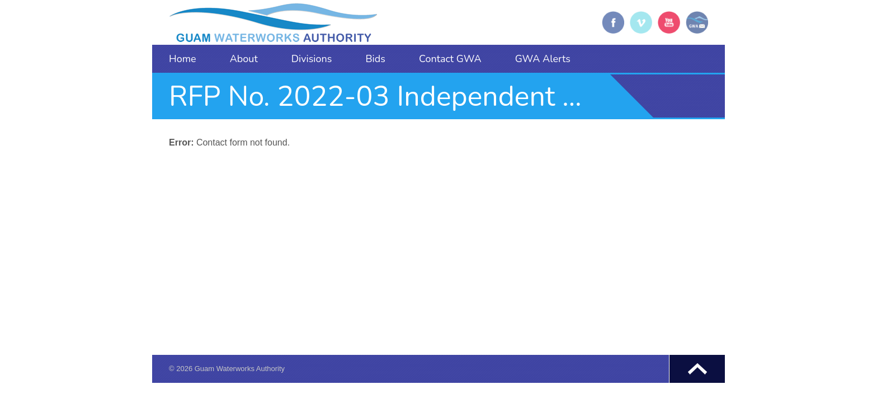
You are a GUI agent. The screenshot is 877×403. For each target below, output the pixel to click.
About (244, 58)
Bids (375, 58)
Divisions (311, 58)
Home (182, 58)
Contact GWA (450, 58)
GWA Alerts (542, 58)
